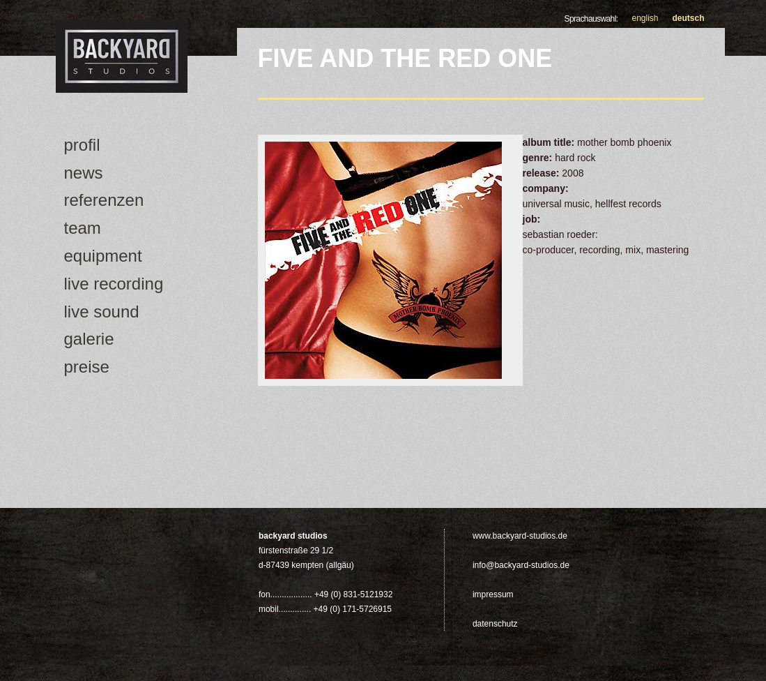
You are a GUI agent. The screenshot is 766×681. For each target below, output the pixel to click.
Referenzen (104, 199)
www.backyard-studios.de (520, 536)
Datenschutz (495, 624)
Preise (86, 366)
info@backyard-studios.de (521, 565)
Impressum (493, 594)
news (83, 172)
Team (82, 227)
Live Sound (101, 311)
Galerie (89, 338)
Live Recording (114, 283)
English (644, 18)
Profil (82, 144)
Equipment (103, 255)
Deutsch (689, 18)
